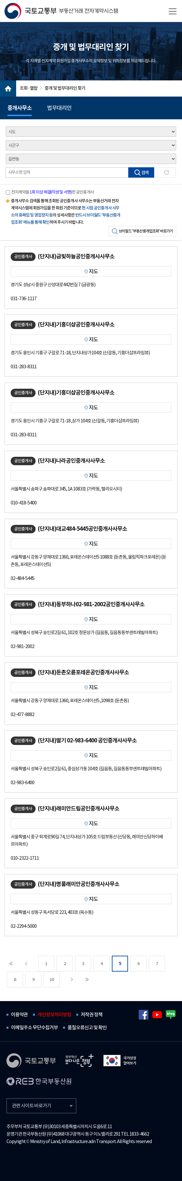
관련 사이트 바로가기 (31, 1106)
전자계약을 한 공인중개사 (52, 192)
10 (52, 979)
